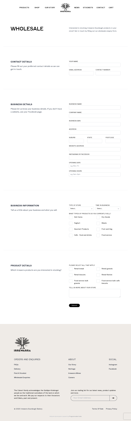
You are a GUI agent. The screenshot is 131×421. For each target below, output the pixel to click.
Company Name (75, 112)
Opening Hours (75, 171)
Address (73, 129)
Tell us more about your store (82, 287)
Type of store (75, 205)
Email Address (75, 70)
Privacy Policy (111, 409)
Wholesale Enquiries (22, 377)
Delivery (17, 369)
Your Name (73, 61)
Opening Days (75, 162)
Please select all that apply (82, 265)
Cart (111, 7)
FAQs (16, 365)
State (90, 137)
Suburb (72, 137)
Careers (71, 377)
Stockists (88, 7)
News (77, 7)
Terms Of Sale (97, 409)
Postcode (110, 137)
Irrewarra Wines (74, 373)
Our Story (72, 365)
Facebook (113, 369)
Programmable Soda (75, 416)
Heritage (71, 369)
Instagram (113, 365)
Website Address (76, 146)
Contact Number (103, 70)
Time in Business (103, 205)
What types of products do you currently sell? (90, 213)
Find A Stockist (20, 373)
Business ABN (75, 121)
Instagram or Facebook (79, 154)
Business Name (75, 104)
